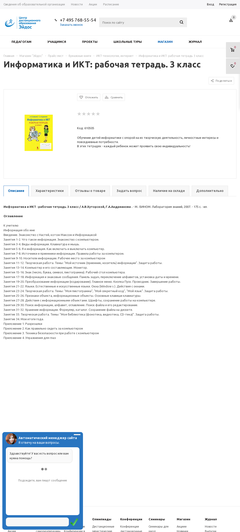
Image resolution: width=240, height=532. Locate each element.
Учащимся (56, 41)
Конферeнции (131, 519)
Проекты (90, 41)
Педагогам (21, 41)
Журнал (195, 41)
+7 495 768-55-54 (78, 19)
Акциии (182, 526)
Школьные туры (127, 41)
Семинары (157, 519)
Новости (211, 526)
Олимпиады (101, 519)
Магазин (165, 41)
